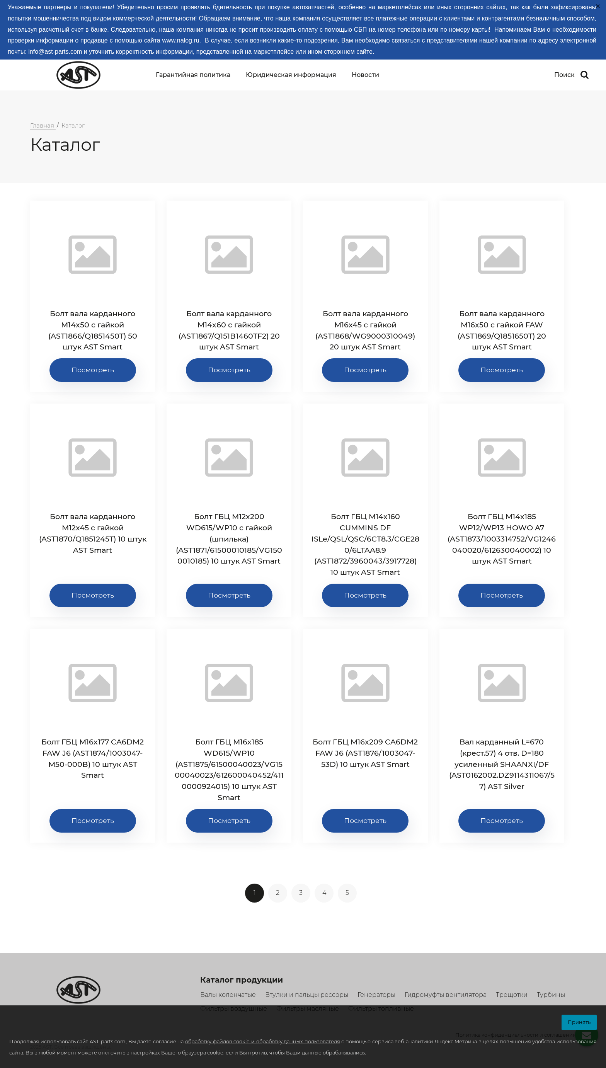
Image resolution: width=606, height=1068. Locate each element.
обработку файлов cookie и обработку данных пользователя (262, 1041)
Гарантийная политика (193, 74)
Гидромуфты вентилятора (446, 994)
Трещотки (512, 994)
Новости (365, 74)
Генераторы (376, 994)
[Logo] (76, 75)
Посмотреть (92, 370)
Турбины (551, 994)
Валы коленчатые (228, 994)
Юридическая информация (291, 74)
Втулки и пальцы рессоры (306, 994)
